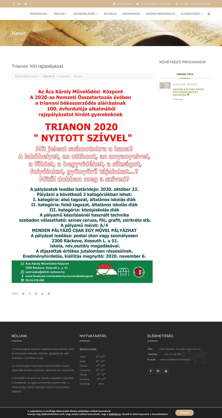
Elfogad (184, 412)
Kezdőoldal (39, 13)
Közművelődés (84, 13)
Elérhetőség (190, 13)
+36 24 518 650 (172, 354)
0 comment (64, 76)
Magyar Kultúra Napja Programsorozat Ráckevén (188, 92)
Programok (131, 13)
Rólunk (59, 13)
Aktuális (110, 13)
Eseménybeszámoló (160, 13)
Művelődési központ (28, 76)
